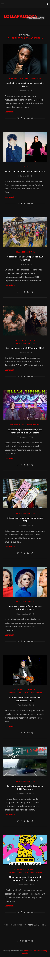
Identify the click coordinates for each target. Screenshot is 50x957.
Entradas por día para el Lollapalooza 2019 (25, 519)
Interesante (14, 78)
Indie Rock (29, 340)
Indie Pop (25, 167)
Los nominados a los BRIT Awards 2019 (25, 348)
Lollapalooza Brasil (16, 693)
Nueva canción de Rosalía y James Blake (25, 171)
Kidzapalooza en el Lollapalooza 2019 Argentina (25, 258)
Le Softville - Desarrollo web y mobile (34, 951)
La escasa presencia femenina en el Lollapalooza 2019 (25, 608)
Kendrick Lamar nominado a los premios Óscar (25, 85)
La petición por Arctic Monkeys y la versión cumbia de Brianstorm (25, 431)
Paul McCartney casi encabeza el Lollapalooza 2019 (25, 699)
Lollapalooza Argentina (31, 78)
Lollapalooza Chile (34, 693)
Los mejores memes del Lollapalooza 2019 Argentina (25, 787)
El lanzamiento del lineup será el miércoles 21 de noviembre (25, 879)
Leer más (10, 111)
